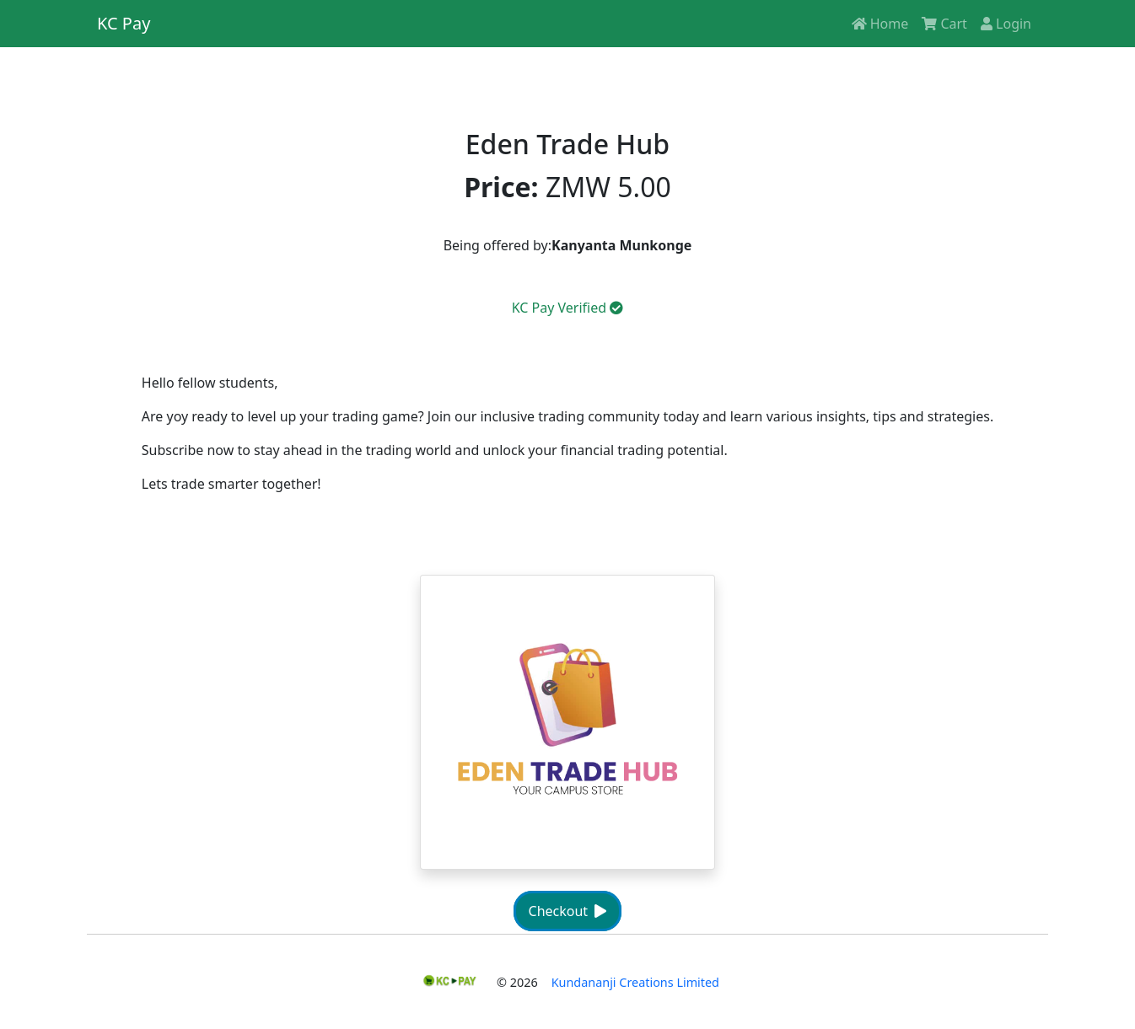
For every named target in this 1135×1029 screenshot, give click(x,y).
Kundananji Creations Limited (635, 982)
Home (880, 23)
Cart (944, 23)
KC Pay (123, 23)
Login (1006, 23)
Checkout (568, 911)
